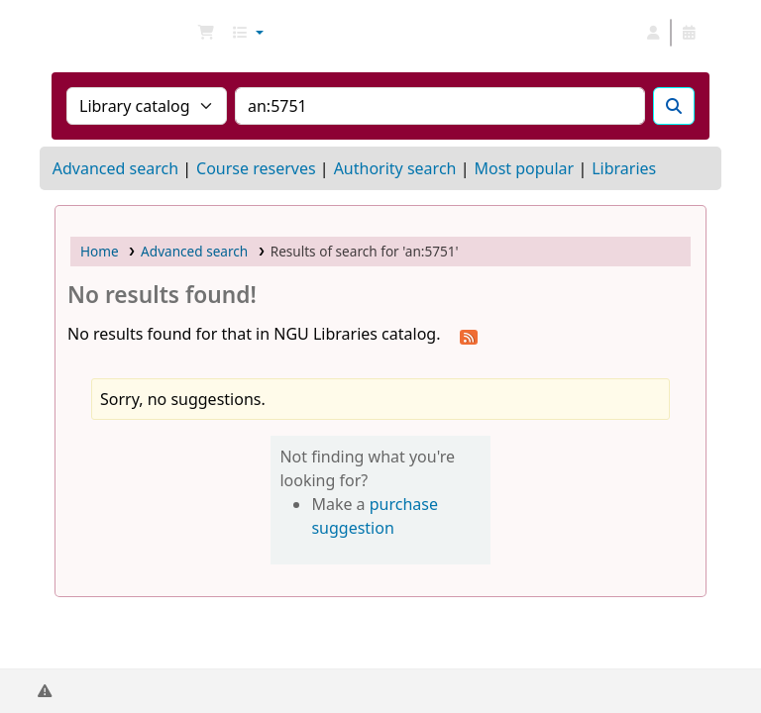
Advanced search (115, 168)
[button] (206, 32)
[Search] (674, 106)
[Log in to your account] (653, 32)
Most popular (524, 168)
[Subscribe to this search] (468, 336)
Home (99, 251)
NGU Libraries (105, 32)
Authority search (395, 168)
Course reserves (256, 168)
